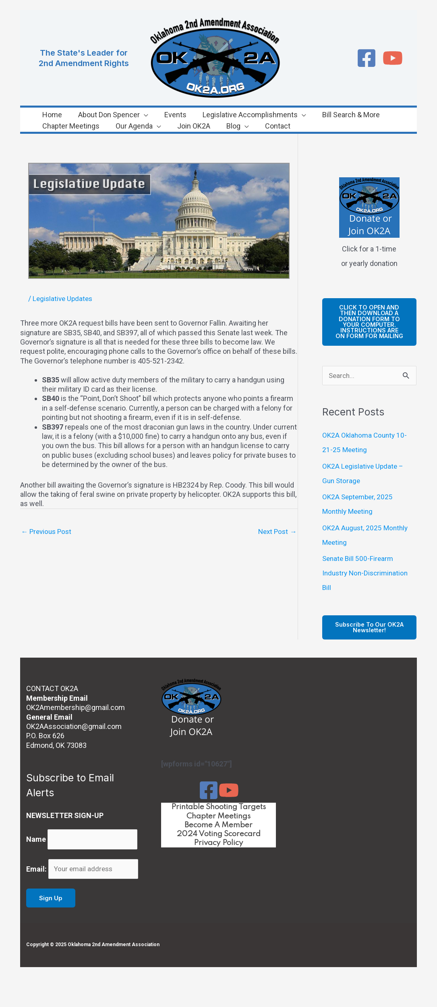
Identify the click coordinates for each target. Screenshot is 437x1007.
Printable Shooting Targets (218, 816)
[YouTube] (393, 58)
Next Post (276, 531)
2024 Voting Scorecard (218, 844)
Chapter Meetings (218, 825)
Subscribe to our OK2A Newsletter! (369, 636)
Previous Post (48, 531)
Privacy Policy (218, 853)
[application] (128, 114)
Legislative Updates (64, 298)
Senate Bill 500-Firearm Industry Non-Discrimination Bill (367, 581)
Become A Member (218, 835)
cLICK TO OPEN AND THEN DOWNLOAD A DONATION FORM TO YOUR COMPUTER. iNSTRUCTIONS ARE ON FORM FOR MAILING (369, 325)
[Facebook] (366, 58)
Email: (36, 882)
